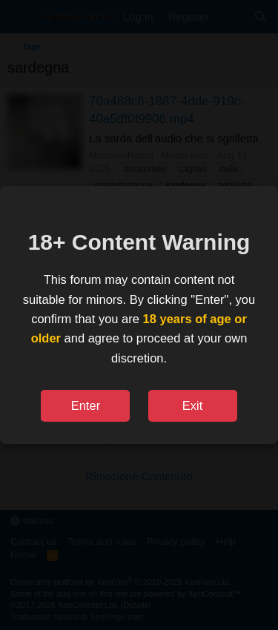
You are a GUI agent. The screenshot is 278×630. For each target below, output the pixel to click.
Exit (192, 405)
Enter (85, 405)
